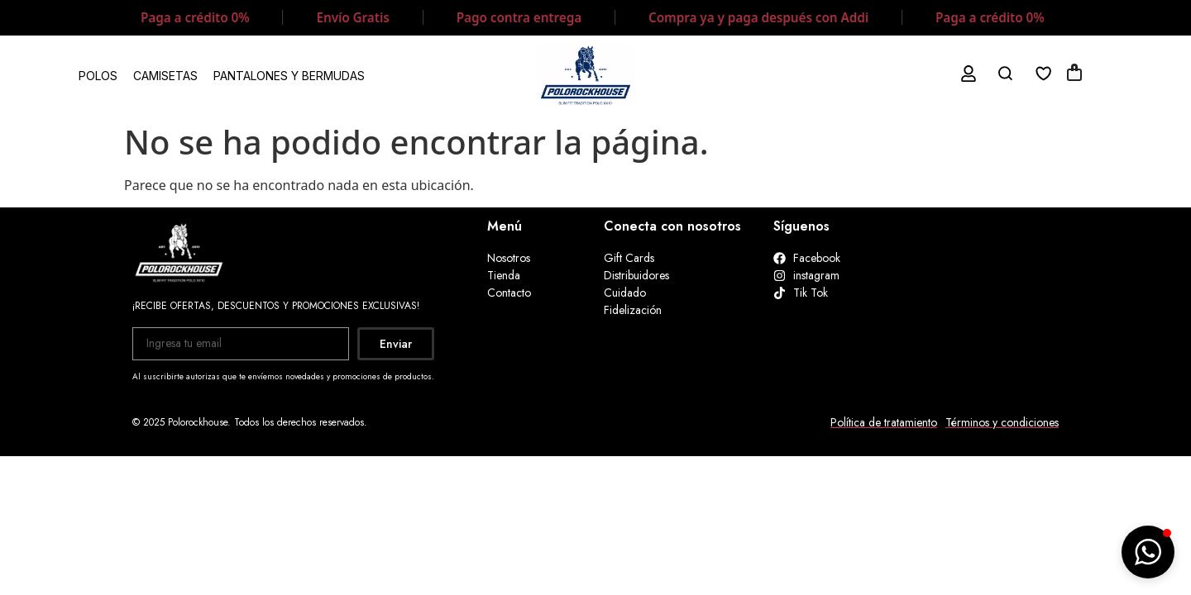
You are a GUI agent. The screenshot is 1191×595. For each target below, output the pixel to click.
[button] (1148, 552)
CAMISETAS (165, 76)
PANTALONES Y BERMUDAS (289, 76)
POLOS (98, 76)
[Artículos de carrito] (1074, 74)
